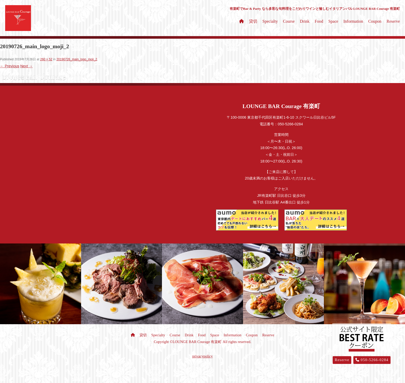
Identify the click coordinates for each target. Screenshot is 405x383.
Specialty (270, 21)
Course (289, 21)
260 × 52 (46, 59)
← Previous (9, 66)
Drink (304, 21)
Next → (26, 66)
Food (319, 21)
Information (353, 21)
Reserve (393, 21)
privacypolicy (202, 356)
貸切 (253, 21)
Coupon (374, 21)
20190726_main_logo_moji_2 (77, 59)
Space (333, 21)
